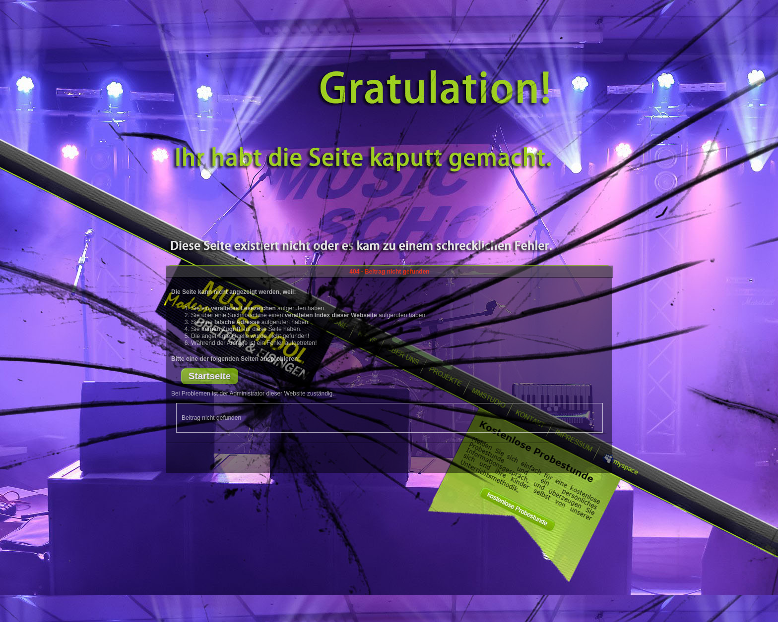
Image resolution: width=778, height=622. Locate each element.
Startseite (210, 376)
